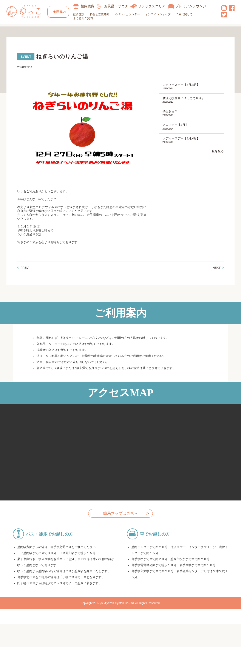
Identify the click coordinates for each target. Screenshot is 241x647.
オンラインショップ (159, 14)
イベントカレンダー (129, 14)
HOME (11, 29)
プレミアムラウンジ (192, 6)
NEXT (217, 275)
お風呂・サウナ (118, 6)
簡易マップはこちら (120, 521)
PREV (24, 275)
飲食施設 (80, 14)
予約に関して (186, 14)
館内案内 (89, 6)
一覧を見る (216, 160)
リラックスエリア (153, 6)
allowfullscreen (120, 460)
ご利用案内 (59, 12)
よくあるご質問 (85, 18)
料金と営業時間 (101, 14)
